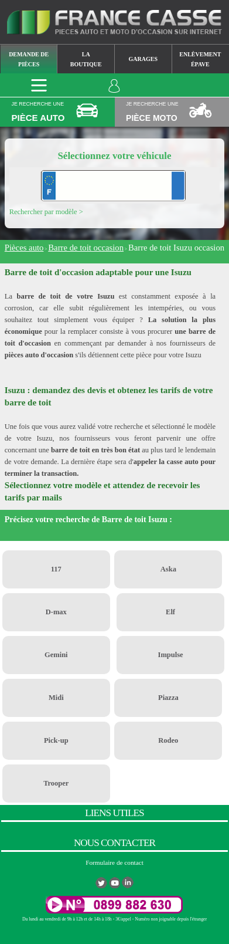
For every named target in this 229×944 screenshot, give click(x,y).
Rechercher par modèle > (46, 212)
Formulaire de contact (114, 862)
